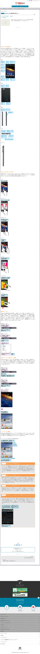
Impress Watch (20, 643)
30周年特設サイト (20, 618)
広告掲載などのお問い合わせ (20, 629)
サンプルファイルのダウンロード (20, 622)
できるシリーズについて (20, 616)
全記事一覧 (20, 631)
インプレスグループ (20, 637)
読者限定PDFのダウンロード (20, 620)
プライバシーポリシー (20, 633)
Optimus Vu (4, 17)
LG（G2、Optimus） (9, 8)
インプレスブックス (20, 641)
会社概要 (20, 635)
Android (4, 8)
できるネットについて (36, 0)
